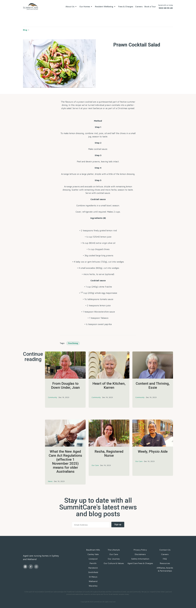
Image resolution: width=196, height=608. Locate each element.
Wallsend (93, 581)
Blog (25, 30)
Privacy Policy (140, 550)
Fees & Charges (125, 6)
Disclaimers (140, 554)
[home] (31, 6)
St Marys (93, 577)
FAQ (165, 559)
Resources (165, 563)
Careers (138, 6)
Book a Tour (150, 6)
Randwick (93, 568)
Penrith (93, 563)
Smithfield (93, 572)
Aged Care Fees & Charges (140, 563)
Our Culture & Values (114, 563)
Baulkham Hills (93, 550)
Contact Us (164, 550)
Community (52, 397)
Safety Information (140, 559)
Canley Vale (93, 554)
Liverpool (93, 559)
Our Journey (114, 559)
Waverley (93, 586)
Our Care (95, 465)
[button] (71, 6)
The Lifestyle (114, 550)
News (50, 481)
